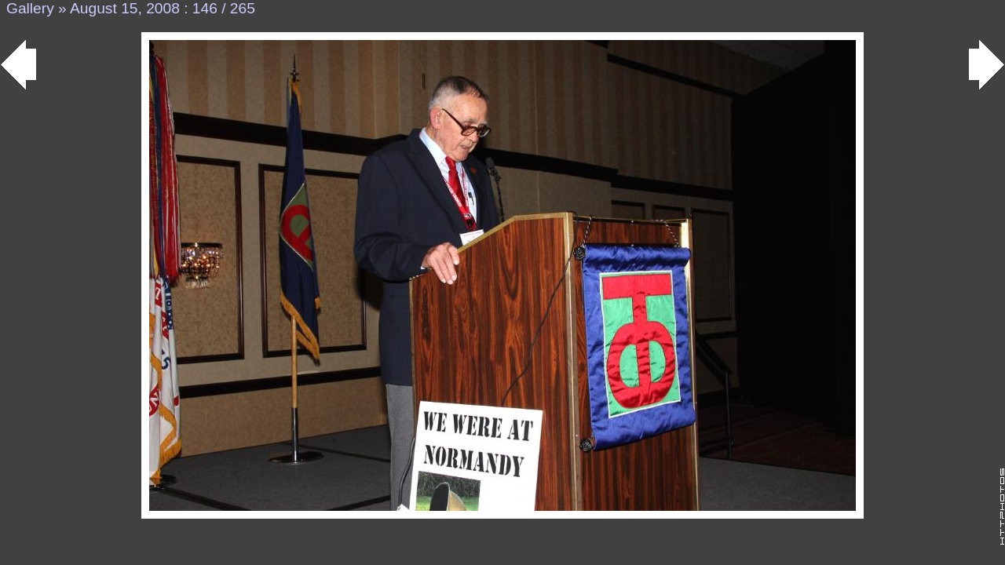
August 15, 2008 (125, 8)
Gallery (30, 8)
